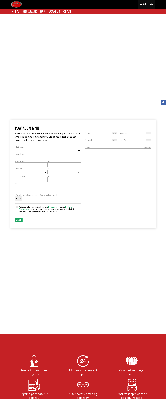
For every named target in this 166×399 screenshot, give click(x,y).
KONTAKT (67, 11)
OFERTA (15, 11)
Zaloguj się (146, 4)
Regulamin (53, 207)
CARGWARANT (53, 11)
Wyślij (18, 219)
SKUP (42, 11)
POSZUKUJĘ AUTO (29, 11)
